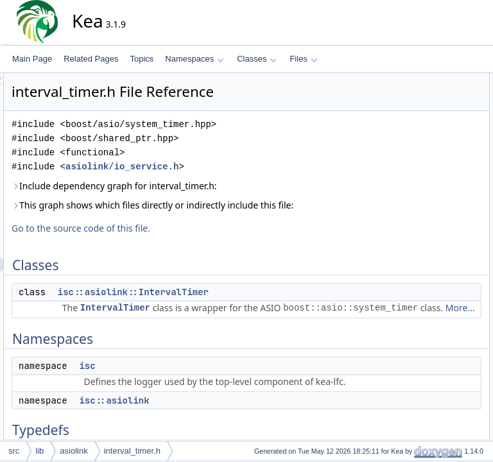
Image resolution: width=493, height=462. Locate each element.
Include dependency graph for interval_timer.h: (230, 186)
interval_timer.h (132, 451)
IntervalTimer (231, 322)
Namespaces (194, 59)
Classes (257, 59)
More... (217, 350)
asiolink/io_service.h (237, 166)
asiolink (73, 451)
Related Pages (91, 59)
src (13, 451)
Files (303, 59)
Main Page (32, 59)
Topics (141, 59)
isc (203, 408)
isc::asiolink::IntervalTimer (248, 306)
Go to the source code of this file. (196, 242)
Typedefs (410, 150)
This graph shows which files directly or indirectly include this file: (234, 212)
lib (39, 451)
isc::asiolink (424, 136)
